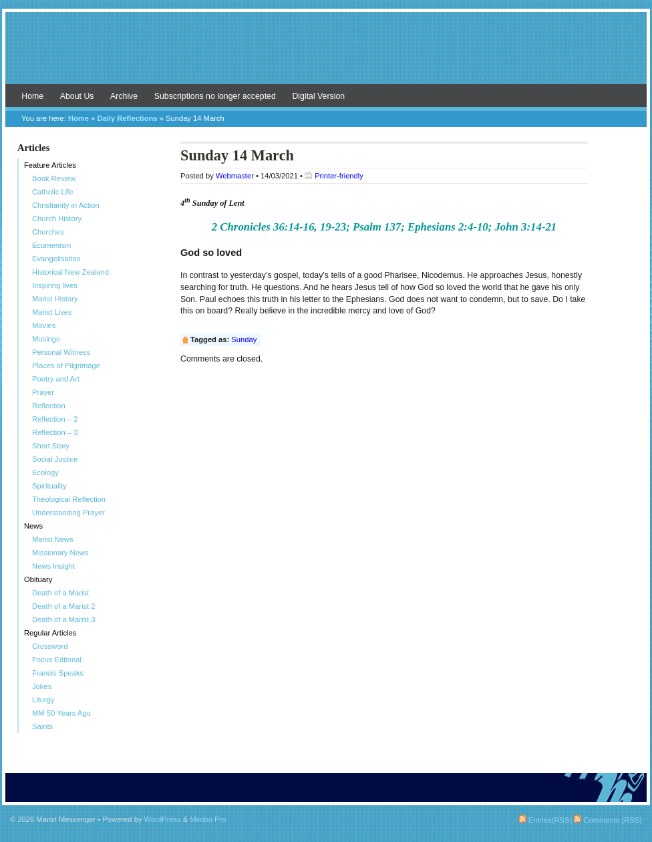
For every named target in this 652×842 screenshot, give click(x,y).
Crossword (49, 646)
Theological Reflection (69, 499)
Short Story (50, 446)
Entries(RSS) (545, 820)
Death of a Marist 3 (64, 619)
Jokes (41, 686)
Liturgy (43, 700)
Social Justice (54, 459)
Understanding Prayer (68, 513)
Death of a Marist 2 (64, 606)
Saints (42, 726)
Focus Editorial (57, 660)
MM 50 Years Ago (61, 713)
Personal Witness (61, 352)
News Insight (53, 566)
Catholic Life (52, 192)
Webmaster (235, 176)
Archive (124, 96)
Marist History (54, 299)
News (33, 526)
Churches (48, 232)
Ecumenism (51, 245)
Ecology (45, 472)
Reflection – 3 (54, 432)
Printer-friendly (339, 176)
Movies (43, 325)
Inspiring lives (54, 285)
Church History (57, 219)
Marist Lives (52, 312)
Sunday (244, 339)
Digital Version (318, 96)
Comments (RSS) (608, 820)
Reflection (48, 406)
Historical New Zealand (70, 272)
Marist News (52, 539)
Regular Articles (50, 633)
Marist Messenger (326, 54)
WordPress (162, 819)
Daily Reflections (127, 118)
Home (32, 96)
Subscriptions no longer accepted (215, 96)
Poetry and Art (55, 379)
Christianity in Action (66, 205)
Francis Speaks (58, 673)
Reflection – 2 (54, 419)
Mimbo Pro (208, 819)
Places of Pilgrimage (66, 366)
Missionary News (60, 553)
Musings (46, 339)
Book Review (53, 178)
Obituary (38, 579)
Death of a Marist (60, 593)
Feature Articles (50, 165)
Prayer (43, 392)
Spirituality (49, 486)
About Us (77, 96)
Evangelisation (56, 259)
